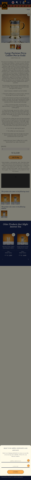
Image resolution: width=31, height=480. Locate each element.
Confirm (15, 472)
